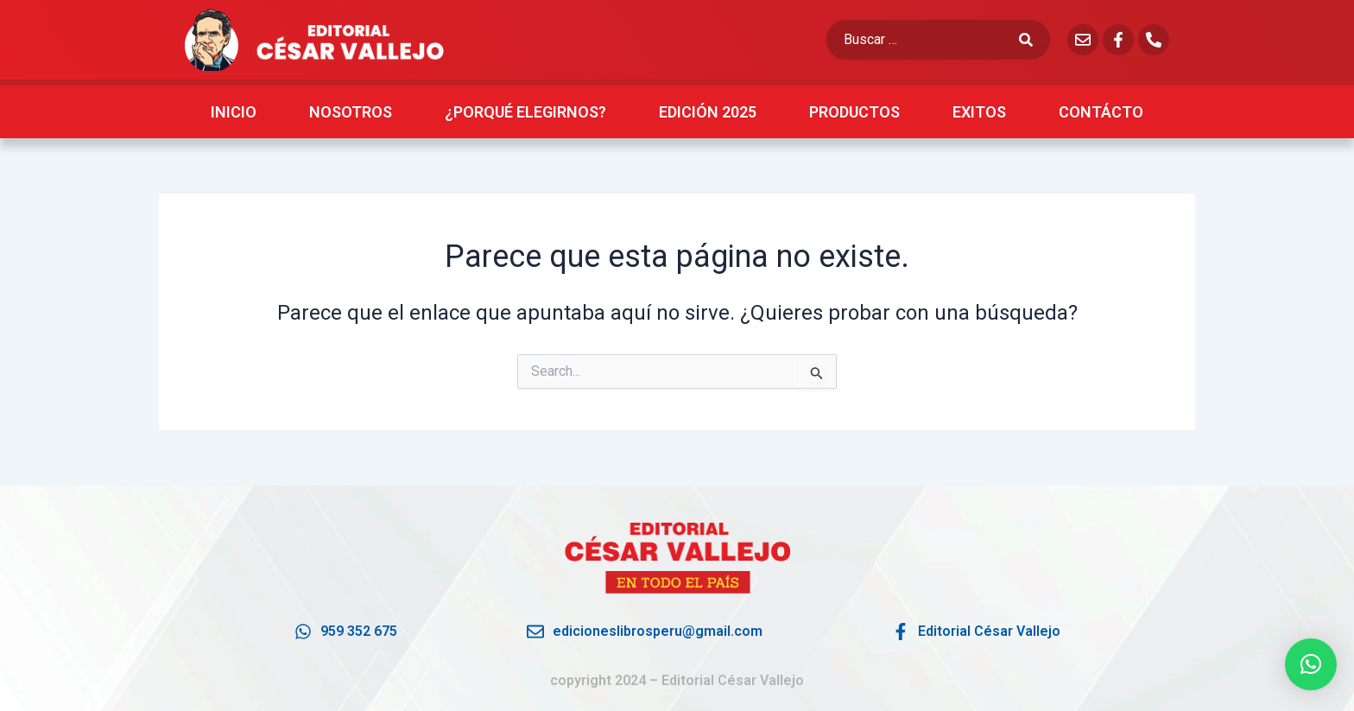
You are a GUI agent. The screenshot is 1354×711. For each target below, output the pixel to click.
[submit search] (1034, 40)
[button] (1311, 664)
